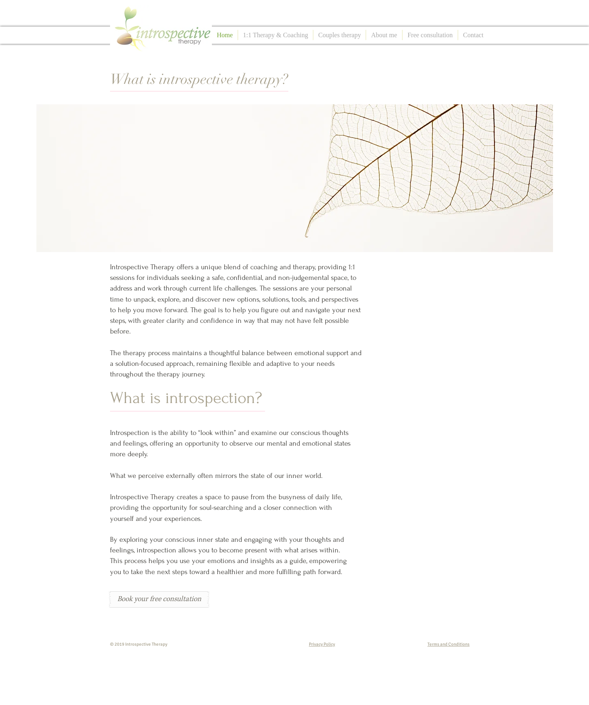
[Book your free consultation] (159, 599)
